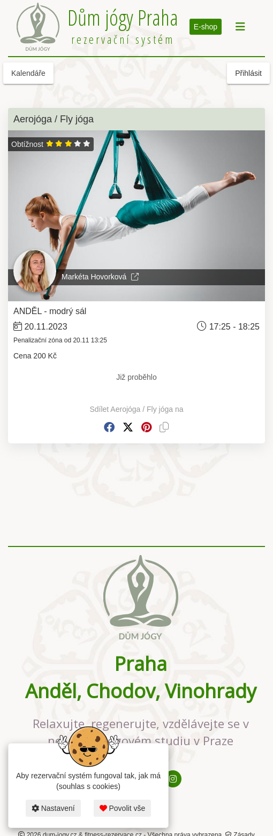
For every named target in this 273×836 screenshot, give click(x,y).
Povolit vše (123, 808)
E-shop (205, 26)
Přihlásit (248, 73)
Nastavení (53, 808)
